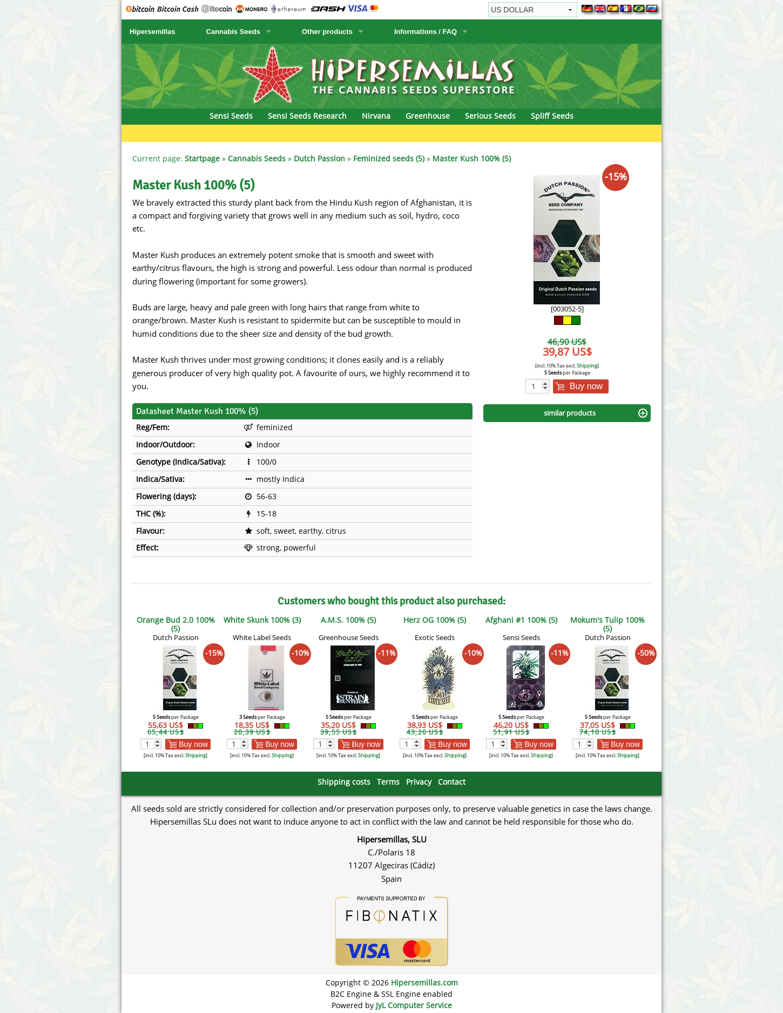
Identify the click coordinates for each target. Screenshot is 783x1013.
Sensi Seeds (231, 116)
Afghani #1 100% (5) (521, 620)
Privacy (418, 782)
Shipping (587, 365)
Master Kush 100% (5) (472, 158)
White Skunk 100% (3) (262, 620)
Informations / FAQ (425, 32)
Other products (327, 32)
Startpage (202, 158)
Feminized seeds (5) (388, 158)
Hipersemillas (153, 32)
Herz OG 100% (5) (434, 620)
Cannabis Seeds (233, 32)
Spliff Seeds (552, 116)
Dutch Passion (319, 158)
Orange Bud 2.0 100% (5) (176, 624)
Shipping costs (344, 782)
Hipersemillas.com (424, 982)
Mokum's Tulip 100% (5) (607, 624)
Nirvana (376, 116)
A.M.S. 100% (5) (348, 620)
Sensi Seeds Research (307, 116)
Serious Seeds (490, 116)
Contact (451, 782)
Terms (388, 782)
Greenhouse (428, 116)
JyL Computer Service (414, 1005)
